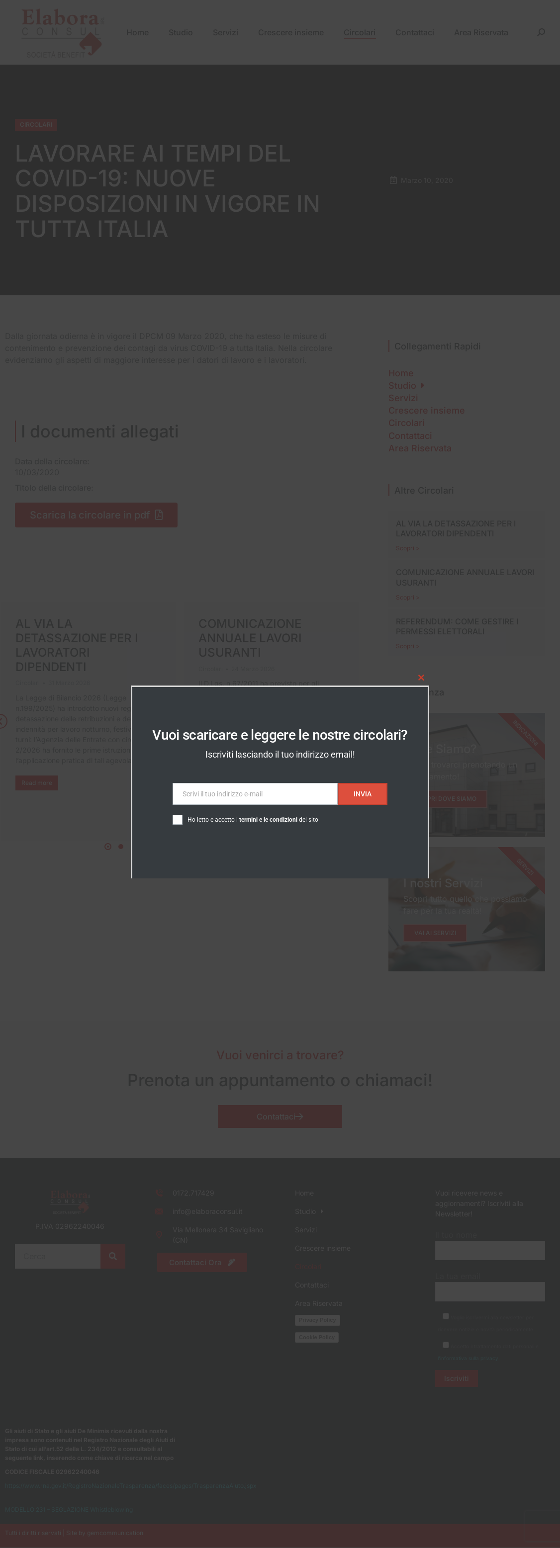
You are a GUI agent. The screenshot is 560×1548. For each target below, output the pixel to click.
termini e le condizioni (268, 819)
